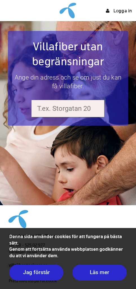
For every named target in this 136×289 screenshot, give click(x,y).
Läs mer (99, 272)
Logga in (119, 11)
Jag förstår (36, 272)
